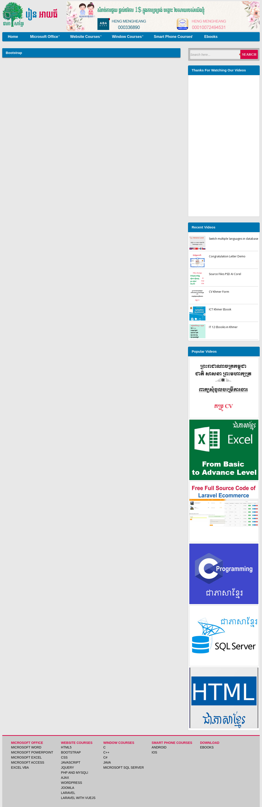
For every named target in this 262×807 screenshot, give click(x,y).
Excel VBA (20, 767)
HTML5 (66, 747)
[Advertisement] (223, 145)
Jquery (67, 767)
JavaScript (70, 762)
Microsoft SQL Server (123, 767)
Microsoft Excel (26, 757)
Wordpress (71, 783)
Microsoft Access (27, 762)
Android (159, 747)
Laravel (68, 793)
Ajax (65, 777)
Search (249, 54)
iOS (154, 752)
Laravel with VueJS (78, 798)
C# (105, 757)
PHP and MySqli (74, 772)
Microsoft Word (26, 747)
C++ (106, 752)
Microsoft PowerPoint (32, 752)
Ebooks (207, 747)
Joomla (67, 788)
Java (107, 762)
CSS (64, 757)
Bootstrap (71, 752)
